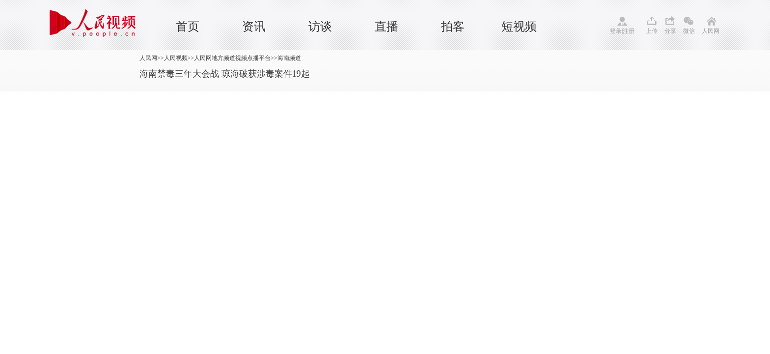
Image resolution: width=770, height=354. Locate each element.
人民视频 (176, 58)
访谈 (320, 26)
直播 (386, 26)
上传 (652, 31)
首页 (187, 26)
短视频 (519, 26)
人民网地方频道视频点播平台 (232, 58)
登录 (616, 31)
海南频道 (289, 58)
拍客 (453, 26)
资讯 (254, 26)
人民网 (710, 31)
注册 (628, 31)
